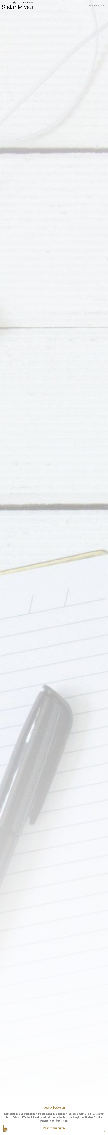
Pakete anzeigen (54, 1128)
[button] (5, 1130)
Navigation (96, 5)
